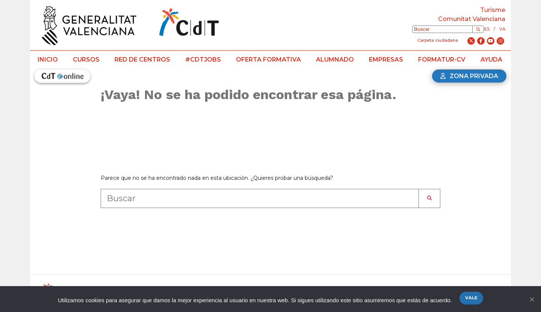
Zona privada (469, 76)
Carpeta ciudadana (437, 40)
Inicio (48, 59)
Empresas (386, 59)
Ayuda (491, 59)
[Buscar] (478, 29)
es (487, 29)
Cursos (86, 59)
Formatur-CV (441, 59)
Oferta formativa (268, 59)
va (502, 29)
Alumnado (335, 59)
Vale (471, 297)
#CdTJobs (203, 59)
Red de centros (142, 59)
